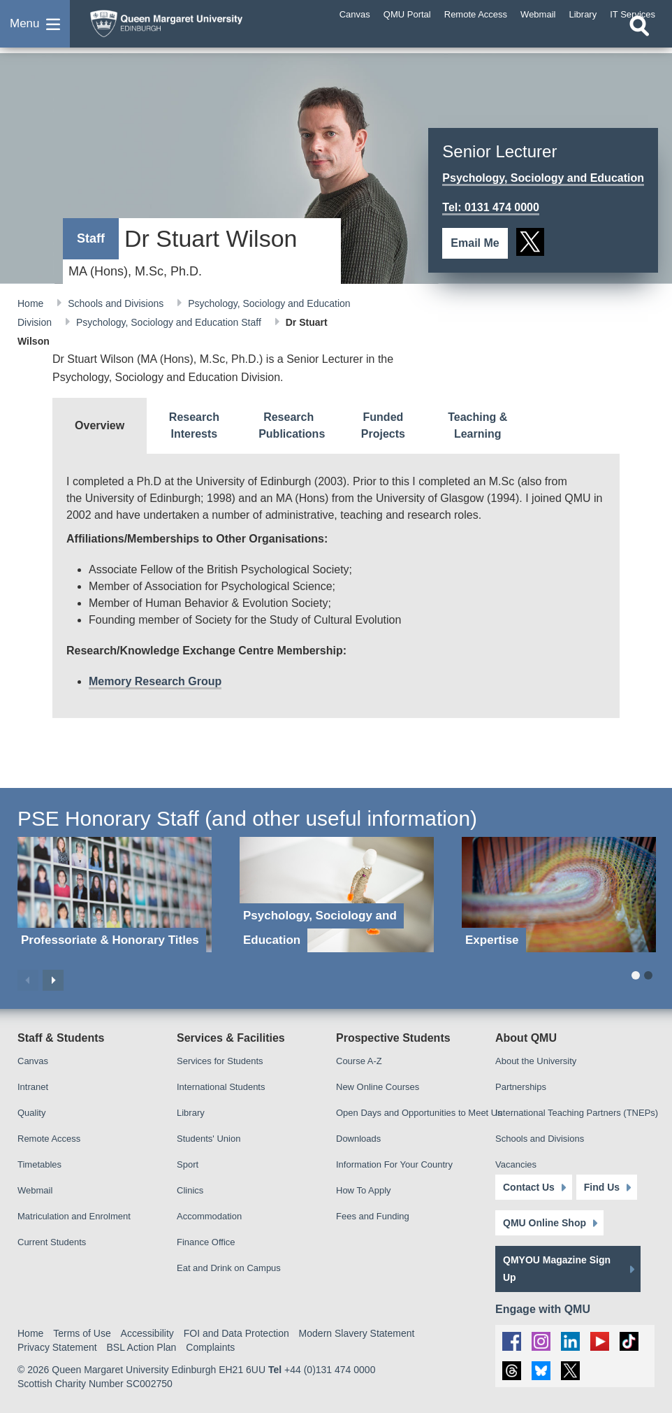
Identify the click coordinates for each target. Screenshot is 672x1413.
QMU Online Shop (544, 1222)
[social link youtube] (599, 1341)
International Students (221, 1087)
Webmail (34, 1190)
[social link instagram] (541, 1341)
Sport (187, 1164)
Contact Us (529, 1187)
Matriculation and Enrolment (74, 1216)
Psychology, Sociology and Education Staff (170, 322)
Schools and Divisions (117, 303)
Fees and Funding (372, 1216)
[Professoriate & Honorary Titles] (114, 894)
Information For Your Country (394, 1164)
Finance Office (206, 1242)
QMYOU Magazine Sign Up (557, 1268)
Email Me (475, 243)
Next (53, 980)
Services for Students (220, 1061)
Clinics (190, 1190)
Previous (27, 980)
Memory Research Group (155, 681)
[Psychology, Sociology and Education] (337, 894)
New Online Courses (377, 1087)
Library (191, 1112)
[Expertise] (559, 894)
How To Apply (363, 1190)
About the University (535, 1061)
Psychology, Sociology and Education (543, 178)
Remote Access (48, 1138)
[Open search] (639, 39)
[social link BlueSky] (541, 1370)
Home (31, 303)
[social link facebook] (511, 1341)
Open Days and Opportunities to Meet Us (419, 1112)
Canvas (32, 1061)
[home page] (192, 27)
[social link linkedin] (570, 1341)
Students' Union (208, 1138)
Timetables (39, 1164)
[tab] (99, 426)
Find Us (602, 1187)
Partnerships (520, 1087)
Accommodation (209, 1216)
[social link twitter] (530, 242)
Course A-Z (359, 1061)
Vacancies (515, 1164)
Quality (31, 1112)
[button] (35, 31)
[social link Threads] (511, 1370)
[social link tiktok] (629, 1341)
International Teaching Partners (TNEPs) (576, 1112)
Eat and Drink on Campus (229, 1268)
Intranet (32, 1087)
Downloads (358, 1138)
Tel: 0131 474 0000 (490, 207)
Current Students (51, 1242)
